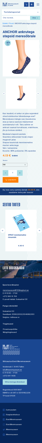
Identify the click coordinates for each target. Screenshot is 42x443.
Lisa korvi (12, 179)
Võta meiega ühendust (15, 382)
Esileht (5, 23)
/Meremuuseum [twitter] (10, 429)
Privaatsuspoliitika (10, 329)
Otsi (35, 18)
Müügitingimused (10, 332)
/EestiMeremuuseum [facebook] (12, 419)
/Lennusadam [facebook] (9, 410)
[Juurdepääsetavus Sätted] (31, 4)
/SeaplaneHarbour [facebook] (11, 414)
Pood (11, 23)
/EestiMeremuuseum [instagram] (12, 424)
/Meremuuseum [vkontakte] (10, 434)
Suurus (5, 160)
